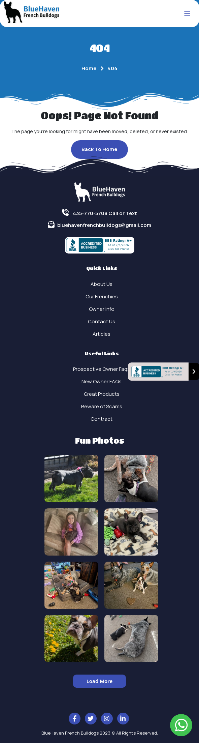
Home (89, 68)
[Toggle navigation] (187, 13)
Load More (100, 681)
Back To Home (99, 149)
